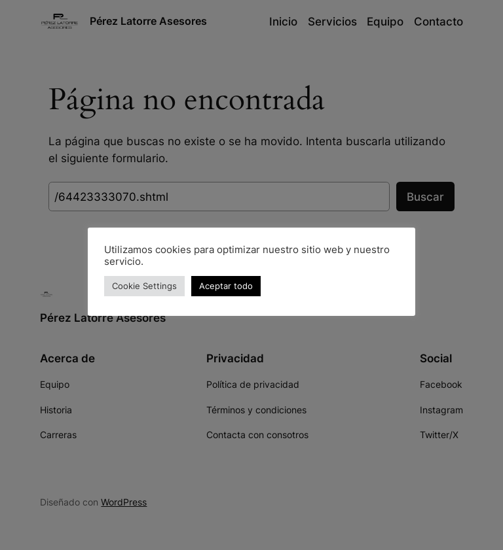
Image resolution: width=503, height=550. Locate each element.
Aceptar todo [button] (226, 286)
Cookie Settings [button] (144, 286)
